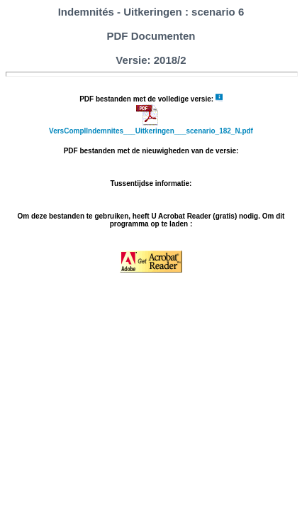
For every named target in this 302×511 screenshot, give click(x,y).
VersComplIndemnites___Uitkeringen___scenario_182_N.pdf (151, 131)
